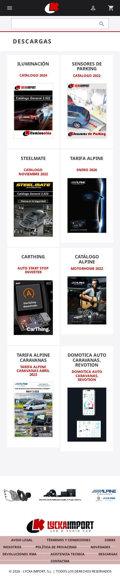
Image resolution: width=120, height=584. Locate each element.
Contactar (60, 561)
